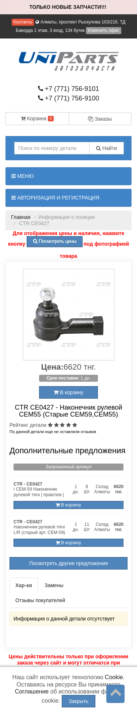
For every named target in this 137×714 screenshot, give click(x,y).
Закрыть (78, 701)
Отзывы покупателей (40, 600)
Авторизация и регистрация (55, 198)
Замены (54, 585)
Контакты (23, 22)
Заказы (100, 119)
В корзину (68, 392)
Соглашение (32, 691)
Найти (106, 148)
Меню (22, 176)
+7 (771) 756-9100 (68, 98)
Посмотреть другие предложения (68, 563)
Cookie (114, 677)
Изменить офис (103, 30)
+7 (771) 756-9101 (68, 88)
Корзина (37, 118)
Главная (20, 217)
